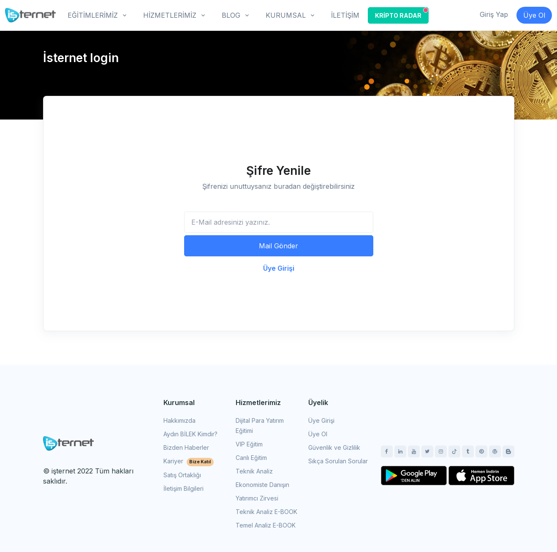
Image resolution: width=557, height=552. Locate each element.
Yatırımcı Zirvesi (257, 498)
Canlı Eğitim (251, 457)
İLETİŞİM (345, 15)
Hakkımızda (179, 420)
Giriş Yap (494, 14)
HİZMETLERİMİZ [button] (169, 15)
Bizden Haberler (186, 447)
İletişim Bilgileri (183, 488)
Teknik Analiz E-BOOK (266, 511)
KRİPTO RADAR (401, 13)
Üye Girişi (278, 268)
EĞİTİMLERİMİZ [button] (93, 15)
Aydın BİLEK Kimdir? (190, 434)
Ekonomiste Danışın (262, 484)
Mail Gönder (278, 246)
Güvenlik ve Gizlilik (334, 447)
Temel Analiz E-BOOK (266, 525)
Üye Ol (534, 15)
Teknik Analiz (254, 471)
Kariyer (188, 461)
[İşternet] (30, 15)
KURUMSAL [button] (286, 15)
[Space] (68, 443)
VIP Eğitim (249, 444)
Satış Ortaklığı (182, 475)
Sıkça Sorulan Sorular (338, 461)
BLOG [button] (231, 15)
